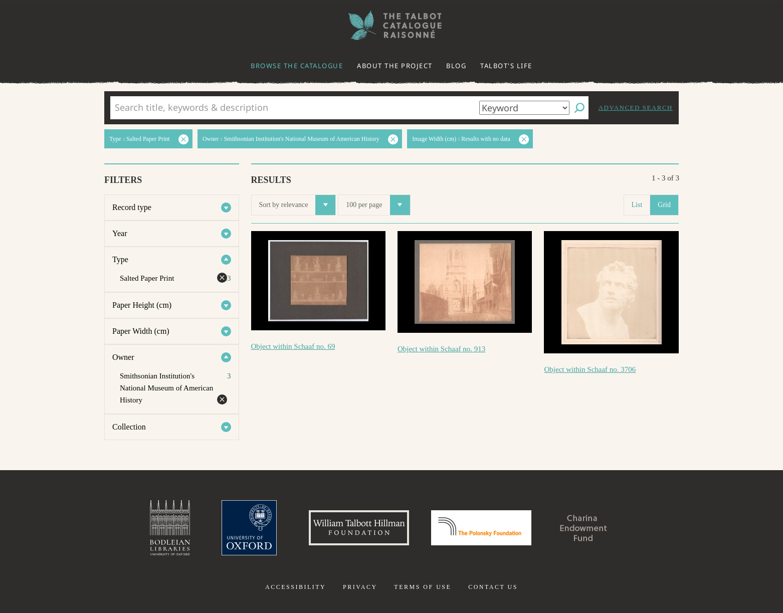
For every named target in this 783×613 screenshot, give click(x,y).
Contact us (493, 586)
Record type (131, 207)
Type (120, 259)
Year (119, 233)
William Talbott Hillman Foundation (359, 527)
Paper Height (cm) (141, 305)
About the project (395, 65)
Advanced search (636, 107)
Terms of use (422, 586)
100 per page (378, 205)
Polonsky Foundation (481, 527)
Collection (129, 427)
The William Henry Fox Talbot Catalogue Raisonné (391, 25)
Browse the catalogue (297, 65)
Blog (456, 65)
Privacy (360, 586)
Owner (123, 357)
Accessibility (295, 586)
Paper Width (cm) (140, 331)
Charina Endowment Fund (583, 527)
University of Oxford (249, 527)
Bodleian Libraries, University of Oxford (170, 527)
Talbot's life (506, 65)
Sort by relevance (297, 205)
